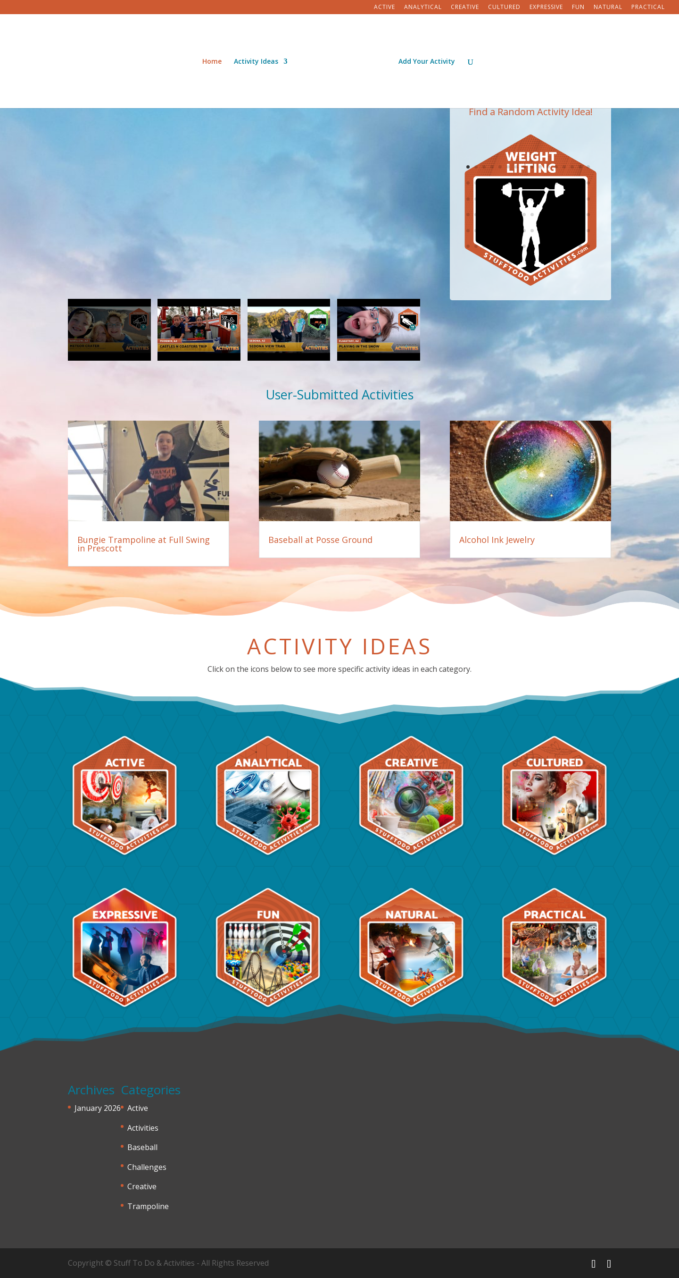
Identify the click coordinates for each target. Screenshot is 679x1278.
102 (534, 262)
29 (564, 183)
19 (484, 183)
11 (548, 167)
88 (524, 246)
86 (508, 246)
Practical (648, 7)
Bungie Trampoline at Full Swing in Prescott (143, 544)
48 (588, 199)
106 (566, 262)
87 (516, 246)
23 (516, 183)
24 (524, 183)
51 (484, 214)
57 (532, 214)
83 (484, 246)
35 (484, 199)
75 (548, 230)
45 (564, 199)
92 (556, 246)
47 (580, 199)
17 (468, 183)
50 (476, 214)
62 (572, 214)
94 (572, 246)
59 (548, 214)
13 (564, 167)
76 (556, 230)
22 (508, 183)
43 (548, 199)
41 (532, 199)
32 (588, 183)
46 (572, 199)
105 (558, 262)
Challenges (146, 1167)
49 (468, 214)
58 (540, 214)
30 (572, 183)
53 (500, 214)
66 (476, 230)
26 (540, 183)
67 (484, 230)
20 (492, 183)
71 (516, 230)
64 (588, 214)
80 (588, 230)
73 (532, 230)
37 (500, 199)
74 (540, 230)
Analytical (423, 7)
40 (524, 199)
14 (572, 167)
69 (500, 230)
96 (588, 246)
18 (476, 183)
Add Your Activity (423, 58)
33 (468, 199)
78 (572, 230)
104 (550, 262)
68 (492, 230)
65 (468, 230)
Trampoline (148, 1206)
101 (526, 262)
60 (556, 214)
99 (510, 262)
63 (580, 214)
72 (524, 230)
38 (508, 199)
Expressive (546, 7)
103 (542, 262)
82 (476, 246)
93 (564, 246)
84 (492, 246)
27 (548, 183)
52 (492, 214)
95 (580, 246)
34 (476, 199)
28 (556, 183)
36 (492, 199)
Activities (142, 1128)
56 (524, 214)
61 (564, 214)
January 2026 (98, 1108)
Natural (608, 7)
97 (494, 262)
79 (580, 230)
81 (468, 246)
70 (508, 230)
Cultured (504, 7)
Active (384, 7)
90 (540, 246)
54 (508, 214)
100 (518, 262)
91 (548, 246)
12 (556, 167)
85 (500, 246)
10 (540, 167)
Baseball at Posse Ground (320, 539)
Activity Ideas (259, 58)
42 (540, 199)
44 (556, 199)
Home (215, 58)
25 (532, 183)
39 (516, 199)
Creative (465, 7)
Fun (578, 7)
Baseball (142, 1147)
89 (532, 246)
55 (516, 214)
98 (502, 262)
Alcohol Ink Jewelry (497, 539)
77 (564, 230)
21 (500, 183)
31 (580, 183)
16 (588, 167)
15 (580, 167)
